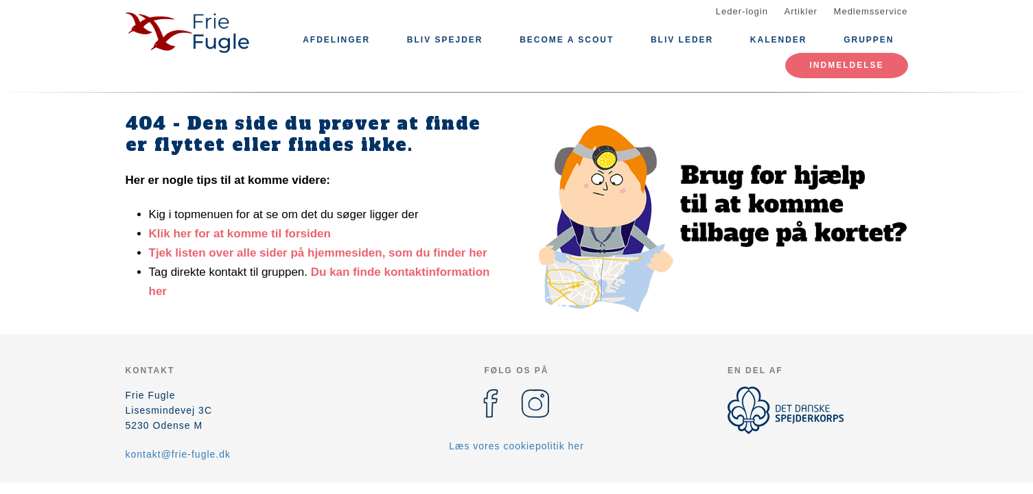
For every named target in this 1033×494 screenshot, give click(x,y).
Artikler (801, 11)
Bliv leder (682, 40)
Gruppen (869, 40)
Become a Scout (567, 40)
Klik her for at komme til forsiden (240, 233)
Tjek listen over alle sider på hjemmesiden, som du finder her (318, 252)
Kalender (778, 40)
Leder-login (742, 11)
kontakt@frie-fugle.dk (178, 454)
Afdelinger (336, 40)
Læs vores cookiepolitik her (516, 445)
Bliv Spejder (445, 40)
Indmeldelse (846, 65)
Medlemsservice (871, 11)
